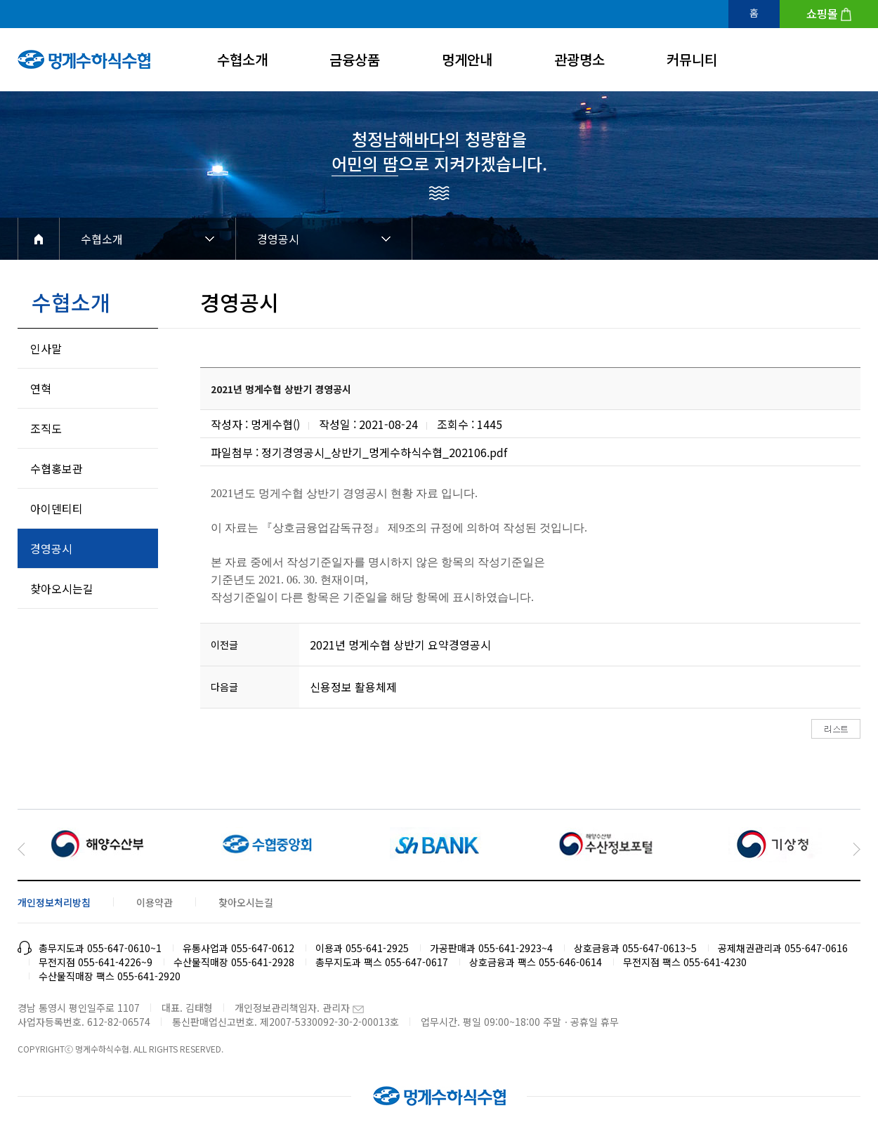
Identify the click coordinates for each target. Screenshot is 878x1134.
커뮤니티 (692, 59)
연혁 (40, 388)
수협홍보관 (56, 468)
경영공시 (278, 238)
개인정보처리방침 (54, 902)
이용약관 (154, 902)
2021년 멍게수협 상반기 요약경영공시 (400, 644)
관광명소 (579, 59)
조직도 (46, 428)
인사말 (46, 348)
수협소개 (242, 59)
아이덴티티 (56, 508)
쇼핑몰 (822, 13)
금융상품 (354, 59)
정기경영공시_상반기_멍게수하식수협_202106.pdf (384, 452)
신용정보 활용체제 (353, 686)
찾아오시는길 (61, 588)
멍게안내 (467, 59)
